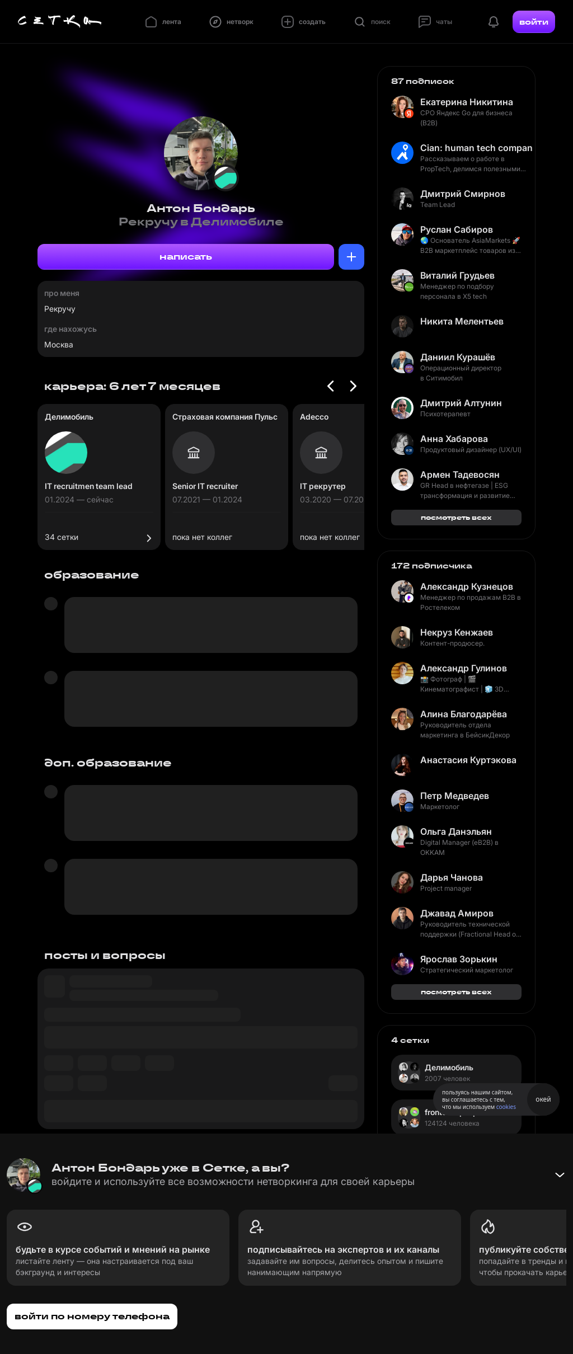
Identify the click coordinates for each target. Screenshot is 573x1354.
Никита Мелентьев (462, 321)
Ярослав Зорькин (458, 959)
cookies (506, 1107)
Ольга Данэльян (456, 831)
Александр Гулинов (463, 668)
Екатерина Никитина (466, 101)
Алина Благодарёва (463, 714)
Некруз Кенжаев (456, 632)
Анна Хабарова (454, 438)
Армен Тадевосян (460, 474)
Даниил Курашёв (457, 357)
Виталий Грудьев (457, 275)
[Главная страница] (60, 22)
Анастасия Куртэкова (468, 759)
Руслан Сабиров (456, 229)
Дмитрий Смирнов (462, 193)
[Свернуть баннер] (559, 1175)
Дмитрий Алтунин (461, 402)
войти (533, 21)
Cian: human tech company (476, 147)
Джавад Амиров (457, 913)
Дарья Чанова (451, 877)
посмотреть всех (456, 517)
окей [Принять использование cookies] (543, 1099)
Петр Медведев (454, 795)
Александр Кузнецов (466, 586)
